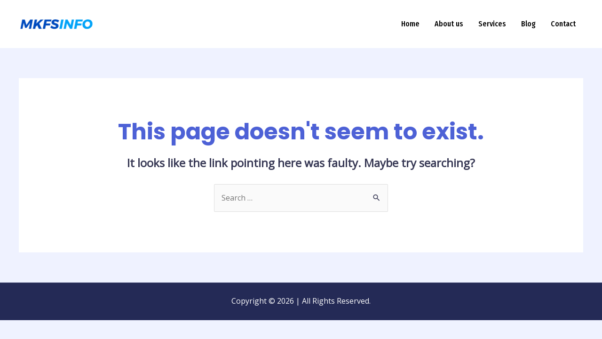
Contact (563, 23)
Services (492, 23)
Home (410, 23)
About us (449, 23)
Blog (528, 23)
